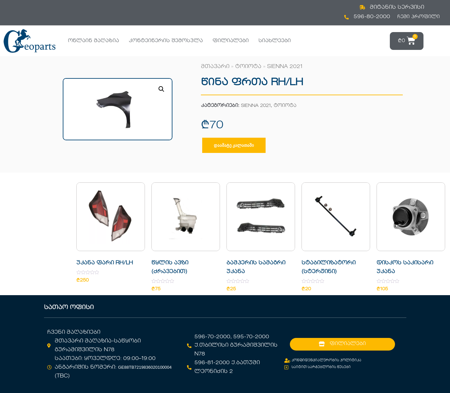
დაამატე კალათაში (234, 145)
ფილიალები (231, 40)
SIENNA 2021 (284, 66)
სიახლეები (274, 40)
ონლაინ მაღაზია (93, 40)
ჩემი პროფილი (418, 17)
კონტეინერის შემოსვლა (166, 40)
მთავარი (215, 66)
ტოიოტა (248, 66)
